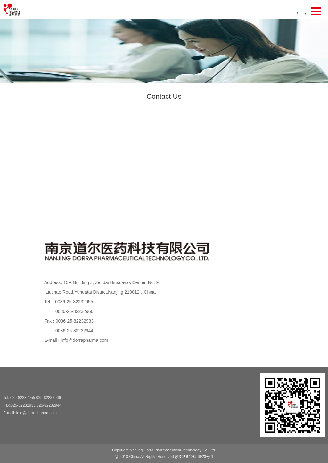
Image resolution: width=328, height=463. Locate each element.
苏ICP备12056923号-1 (194, 456)
